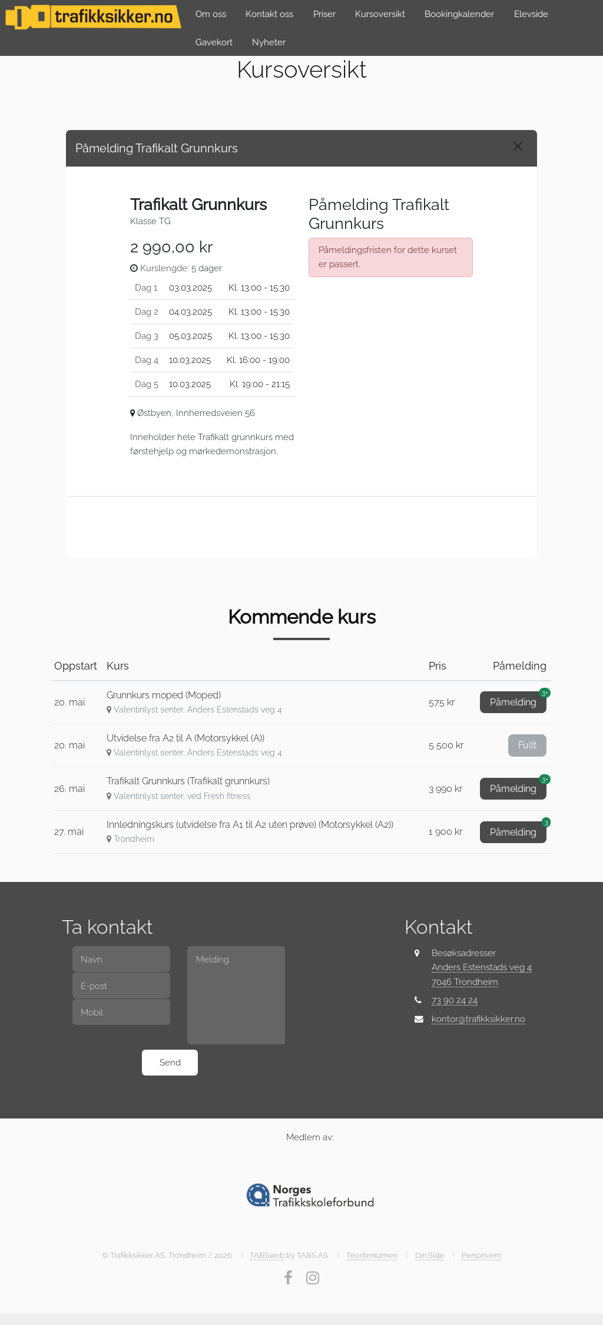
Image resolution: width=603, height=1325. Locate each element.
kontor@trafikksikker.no (478, 1019)
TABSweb (267, 1255)
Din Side (429, 1255)
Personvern (481, 1255)
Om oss (211, 14)
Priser (324, 14)
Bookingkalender (459, 14)
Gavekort (214, 42)
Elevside (531, 14)
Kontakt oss (269, 14)
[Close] (518, 146)
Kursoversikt (380, 14)
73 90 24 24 (455, 1000)
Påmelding (518, 699)
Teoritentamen (371, 1255)
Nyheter (269, 42)
